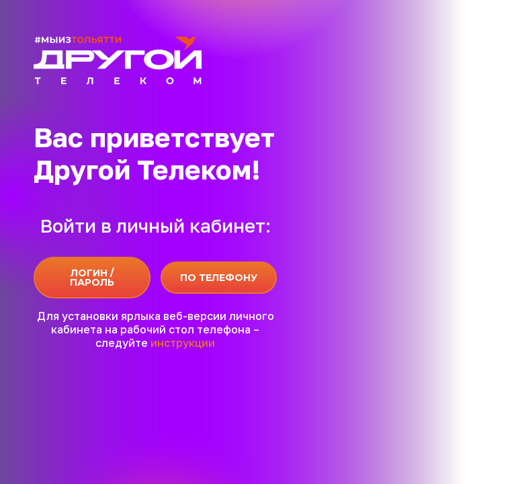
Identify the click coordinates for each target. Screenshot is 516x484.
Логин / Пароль (92, 277)
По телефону (218, 278)
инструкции (182, 343)
